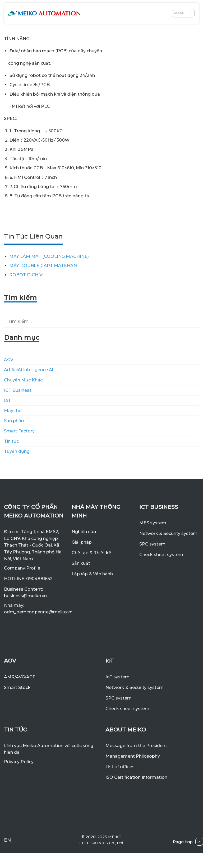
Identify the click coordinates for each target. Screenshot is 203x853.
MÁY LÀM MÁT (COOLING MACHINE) (49, 256)
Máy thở (12, 410)
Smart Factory (19, 431)
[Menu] (183, 13)
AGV (8, 359)
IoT (7, 400)
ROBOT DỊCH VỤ (27, 274)
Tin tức (11, 441)
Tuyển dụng (17, 451)
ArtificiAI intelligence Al (28, 369)
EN (7, 840)
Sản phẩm (15, 420)
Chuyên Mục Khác (23, 380)
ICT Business (18, 390)
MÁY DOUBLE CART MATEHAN (43, 265)
